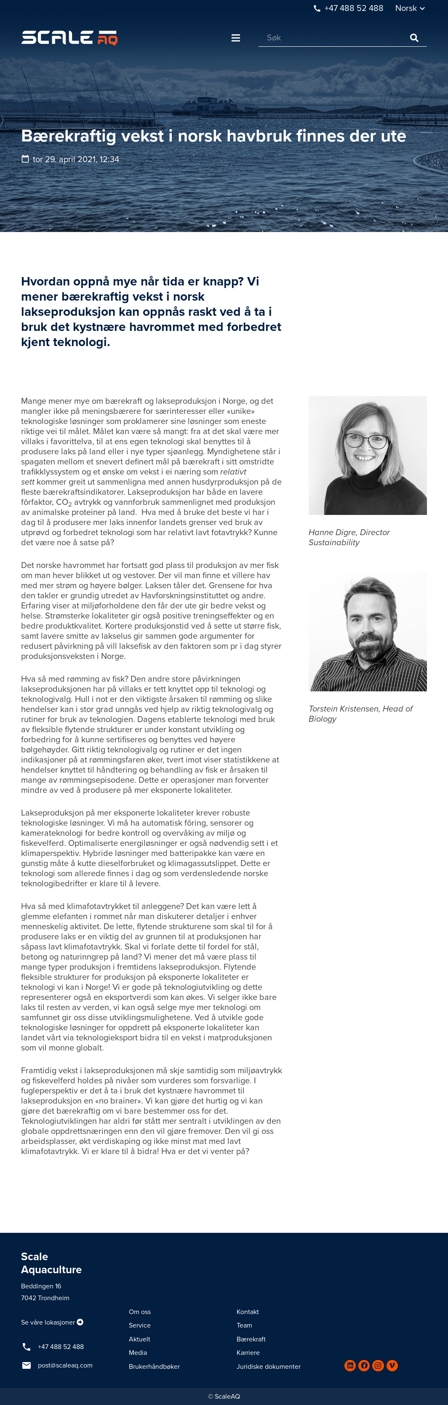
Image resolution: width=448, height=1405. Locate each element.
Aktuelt (139, 1339)
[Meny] (236, 37)
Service (140, 1325)
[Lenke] (69, 38)
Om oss (140, 1312)
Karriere (248, 1353)
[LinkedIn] (350, 1365)
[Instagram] (378, 1365)
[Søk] (343, 38)
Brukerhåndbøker (154, 1366)
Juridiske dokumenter (269, 1366)
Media (138, 1353)
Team (244, 1325)
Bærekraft (251, 1339)
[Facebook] (364, 1365)
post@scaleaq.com (65, 1365)
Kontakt (248, 1312)
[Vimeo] (392, 1365)
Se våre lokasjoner (48, 1322)
